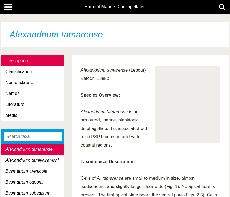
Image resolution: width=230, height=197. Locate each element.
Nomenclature (19, 82)
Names (12, 93)
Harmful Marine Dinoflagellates (115, 7)
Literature (14, 104)
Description (16, 60)
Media (11, 115)
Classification (18, 71)
